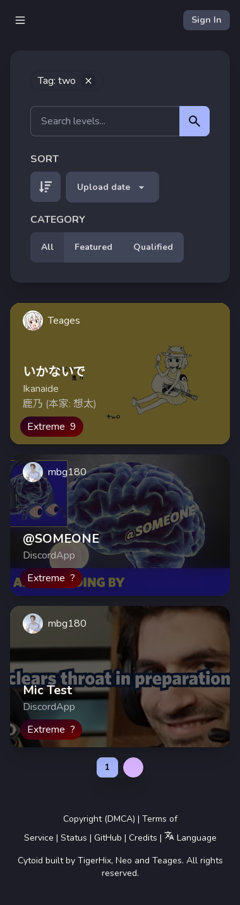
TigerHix (94, 861)
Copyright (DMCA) (99, 819)
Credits (143, 838)
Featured (93, 247)
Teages (167, 861)
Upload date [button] (112, 187)
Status (74, 838)
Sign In (206, 20)
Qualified (153, 247)
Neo (124, 861)
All (47, 247)
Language (190, 837)
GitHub (108, 838)
